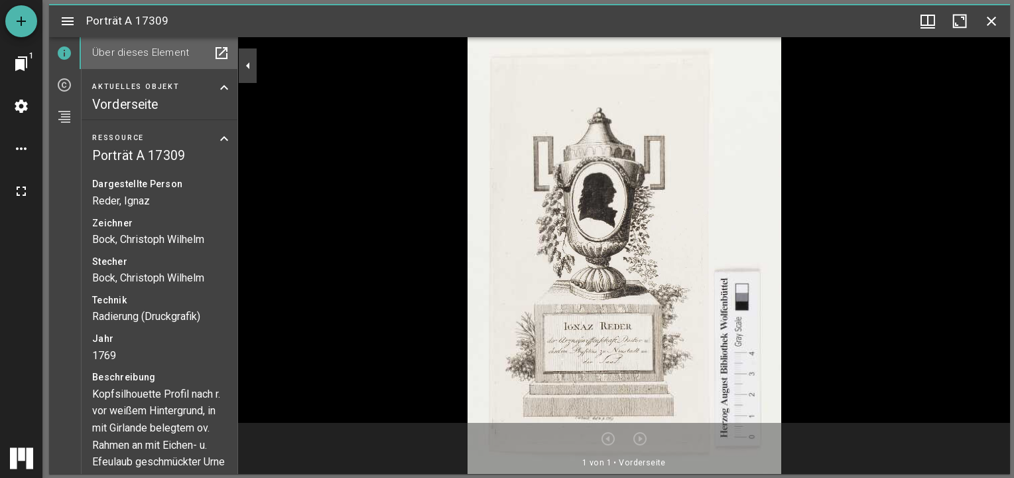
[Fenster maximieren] (960, 21)
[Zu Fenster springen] (21, 64)
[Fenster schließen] (991, 21)
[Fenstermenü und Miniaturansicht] (928, 21)
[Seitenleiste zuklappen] (248, 66)
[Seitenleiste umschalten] (68, 21)
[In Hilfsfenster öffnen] (221, 53)
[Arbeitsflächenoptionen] (21, 149)
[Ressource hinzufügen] (21, 21)
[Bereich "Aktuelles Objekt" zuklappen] (224, 88)
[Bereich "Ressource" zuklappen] (224, 139)
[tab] (65, 53)
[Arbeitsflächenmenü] (21, 106)
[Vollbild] (21, 191)
